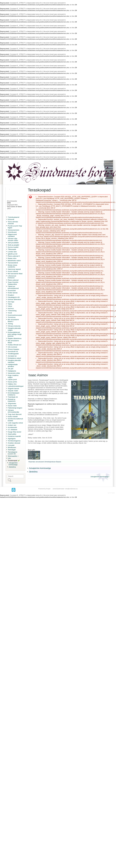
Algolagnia (12, 438)
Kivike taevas (13, 293)
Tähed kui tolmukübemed (13, 287)
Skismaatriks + (13, 456)
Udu (9, 458)
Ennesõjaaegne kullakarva (13, 394)
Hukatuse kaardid (14, 436)
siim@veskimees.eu (71, 488)
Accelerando (12, 427)
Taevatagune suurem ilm (12, 453)
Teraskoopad (12, 460)
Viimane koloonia (14, 326)
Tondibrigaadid (13, 354)
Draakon (11, 295)
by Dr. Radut (111, 493)
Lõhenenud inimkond (12, 277)
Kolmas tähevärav (14, 299)
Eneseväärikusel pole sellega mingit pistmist (15, 334)
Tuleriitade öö (13, 397)
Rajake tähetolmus (15, 338)
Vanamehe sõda (14, 373)
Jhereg (10, 324)
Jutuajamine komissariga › (100, 477)
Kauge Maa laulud (14, 432)
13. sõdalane (12, 429)
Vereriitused (12, 232)
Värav (10, 306)
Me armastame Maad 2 (13, 320)
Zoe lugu (11, 302)
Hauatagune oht (14, 297)
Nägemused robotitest (12, 235)
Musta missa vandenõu (12, 266)
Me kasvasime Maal (15, 274)
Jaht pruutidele (13, 243)
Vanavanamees (13, 230)
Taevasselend (13, 263)
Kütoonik (11, 219)
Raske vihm (12, 258)
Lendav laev (12, 252)
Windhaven (12, 447)
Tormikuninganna (14, 441)
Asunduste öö (13, 351)
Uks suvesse (12, 347)
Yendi (10, 313)
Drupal (48, 488)
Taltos (10, 304)
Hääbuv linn (12, 384)
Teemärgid (11, 450)
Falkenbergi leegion (15, 408)
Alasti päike (12, 434)
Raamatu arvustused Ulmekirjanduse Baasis (45, 462)
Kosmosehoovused (15, 315)
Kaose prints (12, 382)
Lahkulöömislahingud (15, 386)
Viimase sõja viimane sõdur (13, 239)
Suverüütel (12, 290)
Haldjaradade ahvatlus (13, 365)
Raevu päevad (13, 280)
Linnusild (11, 445)
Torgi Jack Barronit (15, 414)
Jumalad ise (12, 356)
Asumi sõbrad (13, 271)
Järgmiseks (12, 403)
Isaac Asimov (38, 375)
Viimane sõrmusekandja (13, 411)
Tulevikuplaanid (13, 217)
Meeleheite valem (14, 260)
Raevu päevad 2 (14, 256)
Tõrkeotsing (12, 311)
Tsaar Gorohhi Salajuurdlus (13, 283)
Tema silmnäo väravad (13, 223)
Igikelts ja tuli (12, 254)
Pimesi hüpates (13, 349)
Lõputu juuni (12, 379)
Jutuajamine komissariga (13, 464)
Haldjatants (12, 371)
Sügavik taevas (13, 388)
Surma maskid (13, 247)
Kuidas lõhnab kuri (14, 345)
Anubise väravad (14, 443)
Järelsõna (12, 467)
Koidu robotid (13, 416)
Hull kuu (11, 308)
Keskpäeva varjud (14, 358)
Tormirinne (11, 317)
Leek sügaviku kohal (15, 423)
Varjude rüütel (13, 391)
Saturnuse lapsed (14, 269)
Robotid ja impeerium (11, 400)
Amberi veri (12, 425)
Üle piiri (10, 369)
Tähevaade (12, 249)
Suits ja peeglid (13, 245)
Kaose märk (12, 406)
